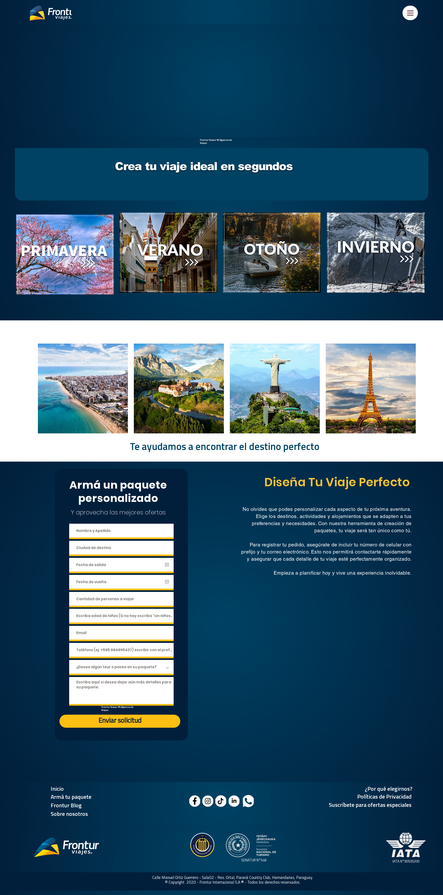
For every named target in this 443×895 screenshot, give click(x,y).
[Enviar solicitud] (119, 721)
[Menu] (410, 13)
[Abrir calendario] (167, 565)
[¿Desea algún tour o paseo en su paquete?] (121, 667)
